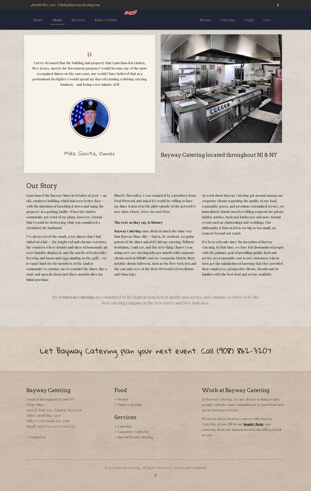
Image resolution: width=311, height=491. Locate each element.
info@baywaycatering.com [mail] (81, 5)
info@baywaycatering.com (56, 426)
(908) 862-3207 (49, 415)
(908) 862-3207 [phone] (45, 5)
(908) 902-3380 (58, 421)
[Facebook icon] (277, 5)
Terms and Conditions (190, 468)
